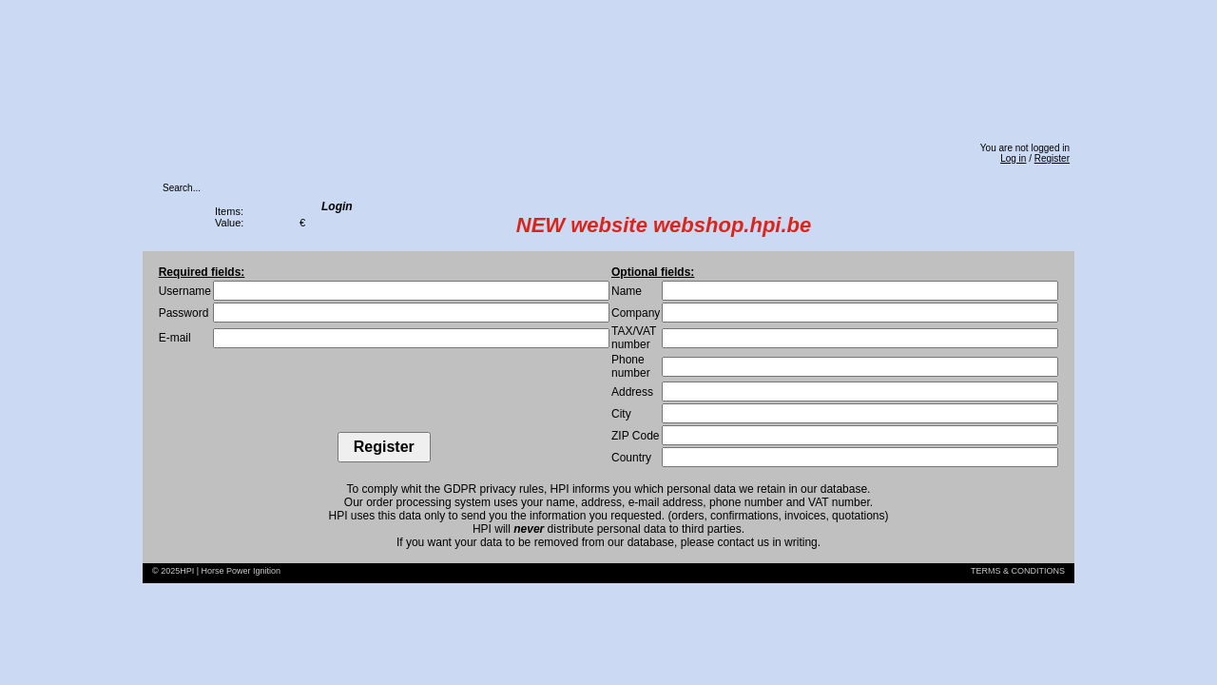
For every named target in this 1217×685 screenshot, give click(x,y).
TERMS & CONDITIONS (1018, 571)
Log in (1013, 158)
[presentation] (384, 395)
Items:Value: (229, 217)
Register (1052, 158)
